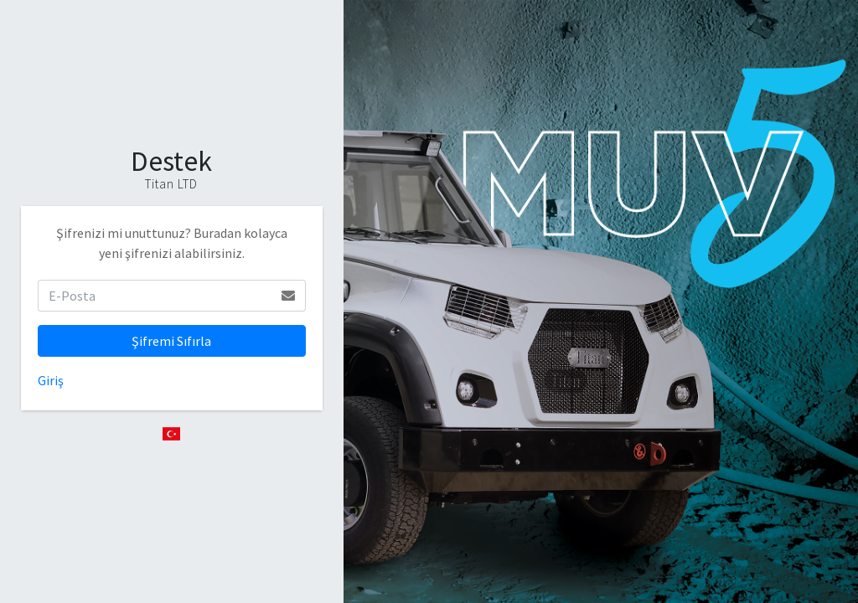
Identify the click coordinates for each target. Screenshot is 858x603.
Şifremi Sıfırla (171, 340)
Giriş (51, 380)
